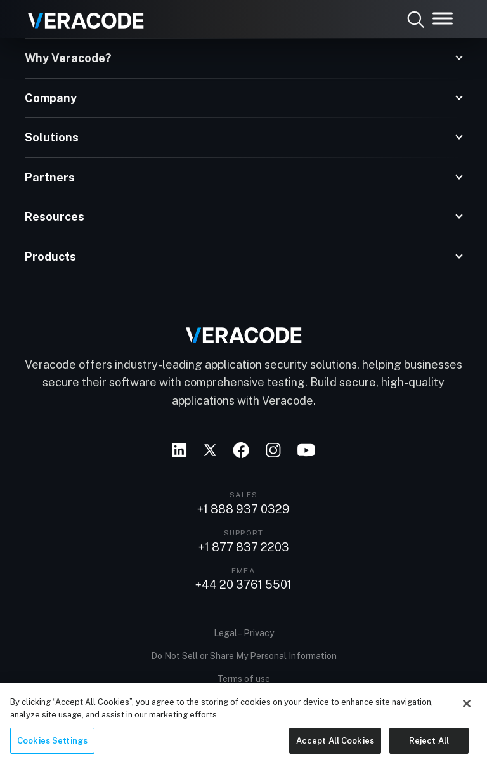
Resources (54, 216)
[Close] (467, 711)
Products (50, 256)
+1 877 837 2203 (243, 547)
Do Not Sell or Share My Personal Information (244, 656)
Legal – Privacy (244, 633)
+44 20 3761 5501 (243, 585)
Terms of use (243, 679)
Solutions (52, 137)
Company (51, 98)
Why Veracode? (68, 58)
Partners (50, 177)
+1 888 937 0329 (243, 509)
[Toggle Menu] (442, 18)
